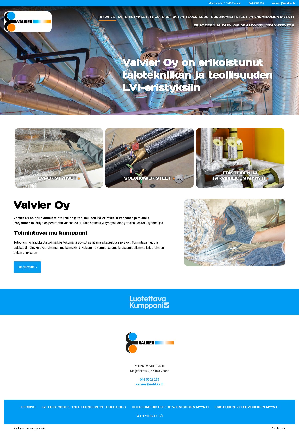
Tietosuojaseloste (35, 428)
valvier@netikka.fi (283, 3)
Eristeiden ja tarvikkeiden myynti (246, 407)
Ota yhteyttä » (27, 267)
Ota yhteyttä (150, 416)
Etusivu (28, 407)
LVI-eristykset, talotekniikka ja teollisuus (84, 407)
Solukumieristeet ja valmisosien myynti (170, 407)
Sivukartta (19, 428)
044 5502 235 (256, 3)
